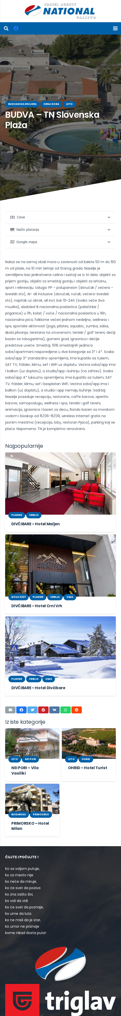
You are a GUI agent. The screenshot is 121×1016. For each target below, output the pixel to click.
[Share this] (21, 690)
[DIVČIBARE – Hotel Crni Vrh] (60, 546)
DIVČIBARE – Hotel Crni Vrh (35, 587)
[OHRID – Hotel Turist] (89, 724)
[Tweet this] (32, 690)
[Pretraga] (6, 28)
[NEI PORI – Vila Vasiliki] (32, 724)
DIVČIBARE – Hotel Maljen (34, 505)
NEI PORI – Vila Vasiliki (31, 748)
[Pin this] (43, 690)
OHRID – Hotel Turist (86, 748)
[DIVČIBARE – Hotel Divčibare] (60, 628)
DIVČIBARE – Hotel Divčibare (36, 668)
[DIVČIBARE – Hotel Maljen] (60, 464)
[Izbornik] (115, 28)
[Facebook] (16, 28)
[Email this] (10, 690)
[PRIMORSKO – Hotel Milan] (32, 774)
